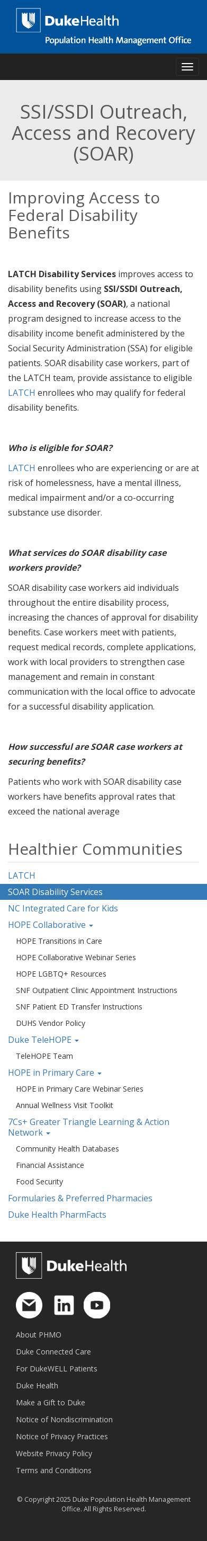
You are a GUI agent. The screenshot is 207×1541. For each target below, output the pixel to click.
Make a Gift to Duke (50, 1402)
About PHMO (38, 1335)
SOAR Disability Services (55, 892)
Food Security (39, 1181)
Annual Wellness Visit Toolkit (64, 1105)
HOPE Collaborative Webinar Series (76, 957)
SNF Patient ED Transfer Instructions (79, 1007)
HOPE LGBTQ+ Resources (61, 974)
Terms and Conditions (54, 1470)
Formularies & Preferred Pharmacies (80, 1198)
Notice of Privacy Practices (62, 1436)
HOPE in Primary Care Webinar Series (79, 1089)
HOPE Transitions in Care (59, 941)
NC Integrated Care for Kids (63, 908)
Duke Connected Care (53, 1352)
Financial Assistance (50, 1165)
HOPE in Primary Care (55, 1072)
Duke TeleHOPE (43, 1040)
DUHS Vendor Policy (50, 1023)
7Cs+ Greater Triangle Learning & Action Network (88, 1127)
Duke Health (37, 1385)
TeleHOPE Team (44, 1056)
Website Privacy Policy (54, 1453)
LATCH (21, 392)
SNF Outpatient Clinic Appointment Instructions (96, 990)
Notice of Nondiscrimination (64, 1419)
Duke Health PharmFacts (57, 1214)
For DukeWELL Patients (56, 1368)
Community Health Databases (67, 1149)
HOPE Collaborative (50, 925)
